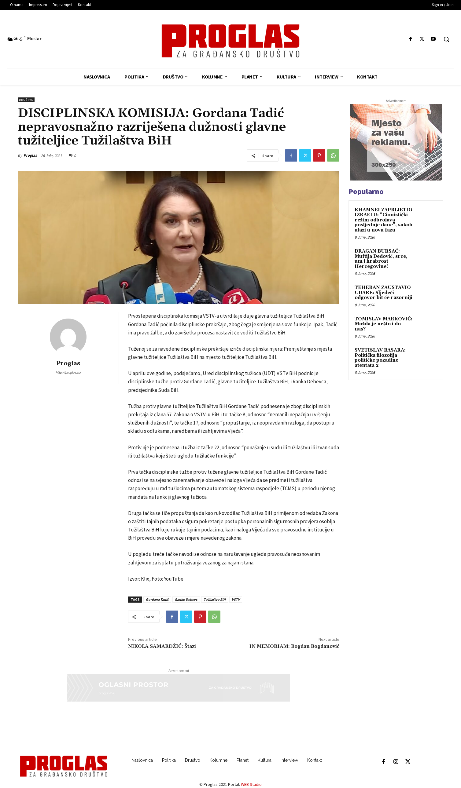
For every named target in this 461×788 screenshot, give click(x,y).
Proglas (30, 155)
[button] (446, 39)
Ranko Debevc (186, 599)
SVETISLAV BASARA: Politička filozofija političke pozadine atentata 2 (380, 357)
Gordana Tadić (157, 599)
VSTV (236, 599)
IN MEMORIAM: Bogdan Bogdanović (294, 646)
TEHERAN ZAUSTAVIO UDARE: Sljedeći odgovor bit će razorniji (383, 293)
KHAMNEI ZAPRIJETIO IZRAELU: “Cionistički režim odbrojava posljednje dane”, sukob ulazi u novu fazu (383, 220)
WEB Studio (251, 784)
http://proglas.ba (68, 372)
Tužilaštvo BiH (215, 599)
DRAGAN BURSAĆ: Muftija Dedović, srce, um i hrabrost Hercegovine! (381, 258)
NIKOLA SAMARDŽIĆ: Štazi (162, 646)
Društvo (26, 99)
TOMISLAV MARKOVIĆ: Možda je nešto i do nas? (383, 324)
